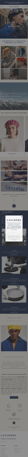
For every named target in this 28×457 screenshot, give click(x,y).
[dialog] (14, 228)
